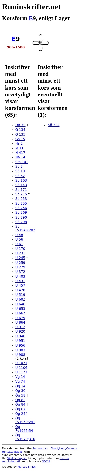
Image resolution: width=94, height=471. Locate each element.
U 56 (19, 239)
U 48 (19, 235)
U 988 (20, 355)
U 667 (20, 313)
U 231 (20, 253)
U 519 (20, 295)
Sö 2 (19, 166)
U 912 (20, 327)
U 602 (20, 299)
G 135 (20, 134)
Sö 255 (21, 203)
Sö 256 (21, 208)
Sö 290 (21, 217)
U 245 (20, 258)
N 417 (20, 153)
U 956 (20, 345)
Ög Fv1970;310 (25, 437)
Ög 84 (20, 404)
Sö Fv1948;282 (25, 228)
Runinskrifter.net (31, 6)
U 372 (20, 272)
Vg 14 (20, 377)
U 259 (20, 263)
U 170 (20, 249)
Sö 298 (21, 222)
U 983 (20, 350)
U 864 (20, 322)
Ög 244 (21, 414)
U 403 (20, 276)
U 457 (20, 285)
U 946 (20, 336)
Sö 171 (21, 190)
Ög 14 (20, 386)
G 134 (20, 130)
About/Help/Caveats (63, 448)
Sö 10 (20, 171)
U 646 (20, 304)
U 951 (20, 341)
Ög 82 (20, 400)
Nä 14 (20, 157)
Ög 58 (20, 395)
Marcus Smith (27, 466)
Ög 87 (20, 409)
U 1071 (21, 363)
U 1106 (21, 368)
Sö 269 (21, 213)
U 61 (19, 244)
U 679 (20, 318)
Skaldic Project (17, 458)
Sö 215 (21, 194)
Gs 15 (20, 139)
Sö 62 (20, 176)
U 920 (20, 331)
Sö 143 (21, 185)
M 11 (19, 148)
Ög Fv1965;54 (24, 429)
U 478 (20, 290)
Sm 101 (21, 162)
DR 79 (20, 125)
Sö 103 (21, 180)
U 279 (20, 267)
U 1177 (21, 372)
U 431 (20, 281)
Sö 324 (53, 125)
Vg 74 (20, 381)
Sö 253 (21, 199)
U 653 (20, 309)
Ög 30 (20, 391)
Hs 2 (19, 143)
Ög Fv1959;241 (25, 420)
